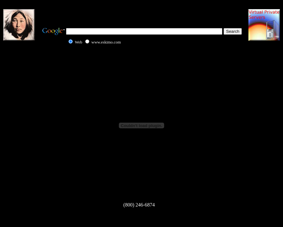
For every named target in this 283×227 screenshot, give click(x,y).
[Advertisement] (141, 12)
